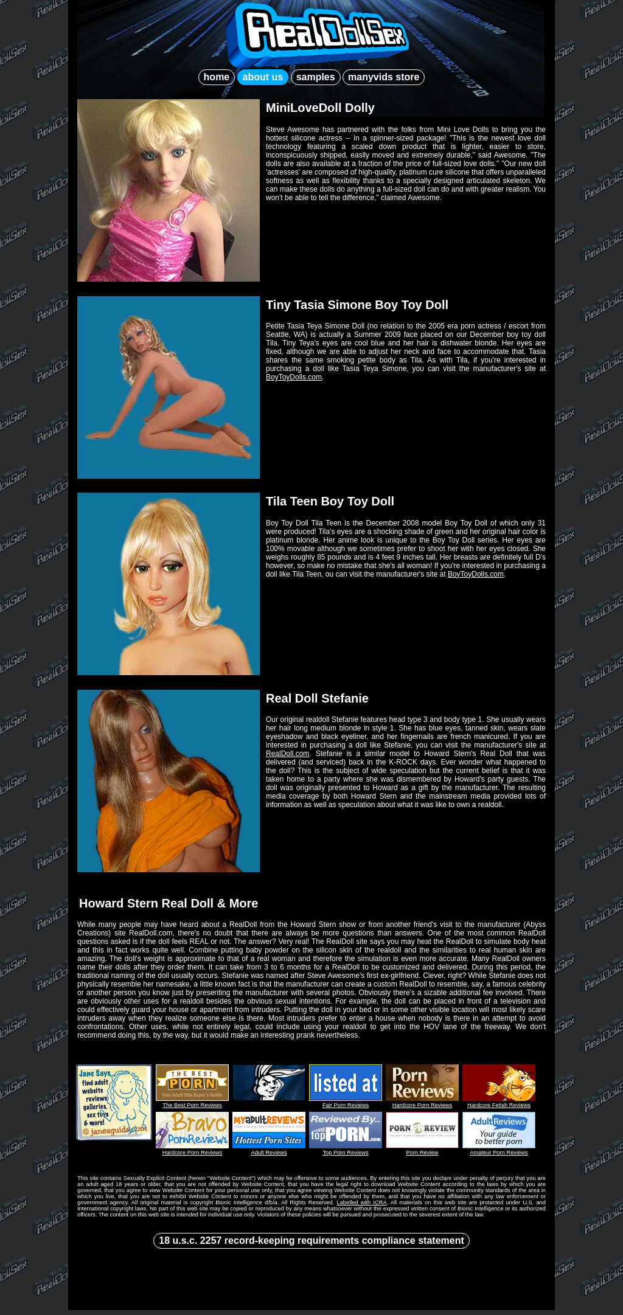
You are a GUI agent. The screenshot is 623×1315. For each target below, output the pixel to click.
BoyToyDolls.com (294, 377)
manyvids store (383, 77)
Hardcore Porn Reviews (422, 1105)
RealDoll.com (287, 753)
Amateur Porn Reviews (498, 1153)
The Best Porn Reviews (191, 1105)
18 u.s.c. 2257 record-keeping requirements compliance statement (311, 1240)
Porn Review (422, 1153)
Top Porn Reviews (345, 1153)
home (217, 77)
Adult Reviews (269, 1153)
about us (263, 77)
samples (315, 77)
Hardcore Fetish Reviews (499, 1105)
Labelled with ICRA (361, 1202)
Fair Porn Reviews (345, 1105)
